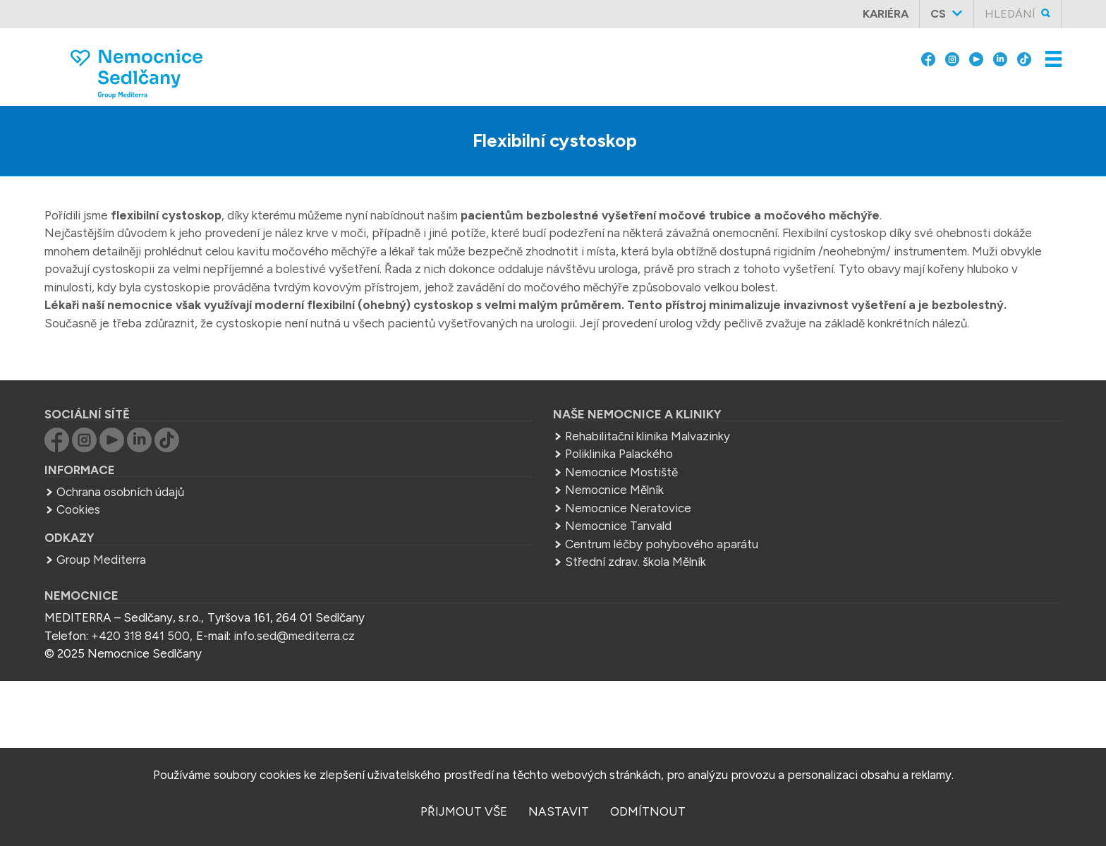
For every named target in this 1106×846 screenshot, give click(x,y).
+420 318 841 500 (140, 636)
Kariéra (886, 13)
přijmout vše (463, 811)
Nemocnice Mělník (614, 490)
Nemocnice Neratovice (628, 508)
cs (938, 13)
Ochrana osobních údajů (120, 492)
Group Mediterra (101, 559)
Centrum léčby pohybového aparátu (661, 544)
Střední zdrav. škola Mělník (635, 562)
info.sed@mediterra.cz (294, 636)
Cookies (78, 509)
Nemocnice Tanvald (618, 526)
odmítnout (648, 811)
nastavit (558, 811)
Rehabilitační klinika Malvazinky (647, 436)
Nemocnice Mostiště (621, 472)
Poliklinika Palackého (619, 454)
